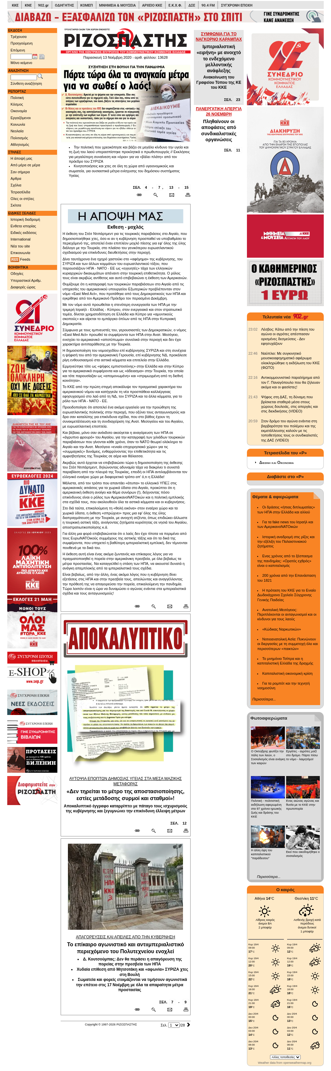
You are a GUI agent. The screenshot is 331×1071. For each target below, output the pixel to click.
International (21, 239)
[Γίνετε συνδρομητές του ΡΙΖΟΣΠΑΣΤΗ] (165, 16)
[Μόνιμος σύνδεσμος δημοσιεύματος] (141, 195)
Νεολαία (17, 131)
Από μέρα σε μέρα (25, 165)
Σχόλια (16, 185)
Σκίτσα (16, 205)
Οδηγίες (17, 274)
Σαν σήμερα (20, 172)
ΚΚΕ (15, 5)
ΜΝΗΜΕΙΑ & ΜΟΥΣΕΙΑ (117, 5)
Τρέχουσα (19, 37)
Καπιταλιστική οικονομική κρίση (287, 673)
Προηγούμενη (22, 43)
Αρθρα (16, 178)
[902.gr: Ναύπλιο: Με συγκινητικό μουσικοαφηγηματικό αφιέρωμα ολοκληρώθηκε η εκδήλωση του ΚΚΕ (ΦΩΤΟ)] (252, 353)
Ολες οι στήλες (22, 199)
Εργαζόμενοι (21, 118)
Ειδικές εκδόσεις (24, 233)
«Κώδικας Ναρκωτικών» (281, 629)
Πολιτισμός (19, 138)
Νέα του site (20, 246)
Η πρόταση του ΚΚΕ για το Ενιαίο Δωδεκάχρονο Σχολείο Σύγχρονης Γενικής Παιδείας (286, 595)
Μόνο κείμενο (21, 63)
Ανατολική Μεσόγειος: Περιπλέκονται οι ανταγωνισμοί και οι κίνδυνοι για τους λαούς (286, 614)
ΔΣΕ (191, 5)
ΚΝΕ (28, 5)
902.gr (43, 5)
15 (187, 187)
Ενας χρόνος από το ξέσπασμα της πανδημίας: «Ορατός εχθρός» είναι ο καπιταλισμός (284, 561)
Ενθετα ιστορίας (23, 226)
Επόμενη (18, 50)
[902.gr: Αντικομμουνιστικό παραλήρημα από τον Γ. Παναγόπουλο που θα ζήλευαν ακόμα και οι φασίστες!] (252, 377)
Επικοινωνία (20, 253)
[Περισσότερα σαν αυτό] (155, 195)
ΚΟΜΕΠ (86, 5)
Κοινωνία (18, 124)
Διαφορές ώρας (23, 287)
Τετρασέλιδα (20, 192)
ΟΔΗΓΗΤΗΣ (64, 5)
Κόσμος (17, 104)
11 (238, 150)
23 (238, 100)
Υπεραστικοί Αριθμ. (26, 280)
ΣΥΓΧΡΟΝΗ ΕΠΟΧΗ (236, 5)
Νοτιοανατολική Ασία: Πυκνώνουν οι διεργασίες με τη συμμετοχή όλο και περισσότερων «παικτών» (287, 644)
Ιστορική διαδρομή (25, 219)
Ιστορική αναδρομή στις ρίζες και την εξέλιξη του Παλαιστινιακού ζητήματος (286, 541)
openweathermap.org (297, 1062)
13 (171, 187)
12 (185, 823)
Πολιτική (17, 98)
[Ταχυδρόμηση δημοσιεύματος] (172, 195)
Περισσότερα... (264, 699)
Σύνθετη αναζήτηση (26, 83)
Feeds (20, 259)
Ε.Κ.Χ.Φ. (175, 5)
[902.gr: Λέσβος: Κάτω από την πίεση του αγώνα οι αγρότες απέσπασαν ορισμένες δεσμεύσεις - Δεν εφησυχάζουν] (252, 329)
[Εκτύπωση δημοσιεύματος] (185, 195)
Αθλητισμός (20, 144)
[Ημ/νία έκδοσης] (21, 57)
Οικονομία (19, 111)
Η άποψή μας (21, 158)
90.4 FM (208, 5)
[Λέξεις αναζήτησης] (24, 78)
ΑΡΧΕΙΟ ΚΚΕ (152, 5)
